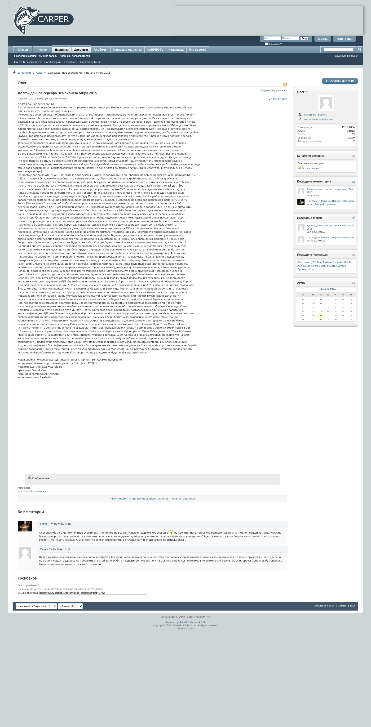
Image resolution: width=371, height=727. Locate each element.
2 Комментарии (278, 98)
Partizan (327, 262)
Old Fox (317, 262)
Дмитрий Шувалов (324, 204)
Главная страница (183, 591)
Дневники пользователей (75, 55)
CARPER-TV (155, 49)
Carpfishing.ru (52, 62)
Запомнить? (273, 44)
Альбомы (100, 49)
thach (347, 262)
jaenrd (307, 262)
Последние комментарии (314, 181)
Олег (39, 72)
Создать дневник (339, 81)
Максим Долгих (336, 266)
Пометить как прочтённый (315, 119)
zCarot (191, 720)
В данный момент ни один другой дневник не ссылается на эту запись (60, 681)
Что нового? (197, 49)
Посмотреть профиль (312, 114)
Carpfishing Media (90, 62)
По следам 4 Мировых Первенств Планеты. (140, 591)
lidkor (43, 616)
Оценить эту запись (272, 90)
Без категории (38, 583)
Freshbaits (70, 62)
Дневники (62, 49)
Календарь (176, 49)
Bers (299, 262)
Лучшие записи (48, 55)
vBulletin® (184, 714)
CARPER (341, 698)
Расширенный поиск (345, 55)
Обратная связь (324, 698)
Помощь (322, 38)
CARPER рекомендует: (28, 62)
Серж (311, 269)
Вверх (351, 698)
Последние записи (25, 55)
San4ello (338, 262)
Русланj (301, 269)
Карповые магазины (127, 49)
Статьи (23, 49)
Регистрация (344, 38)
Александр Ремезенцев (311, 266)
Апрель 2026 (328, 289)
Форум (42, 49)
